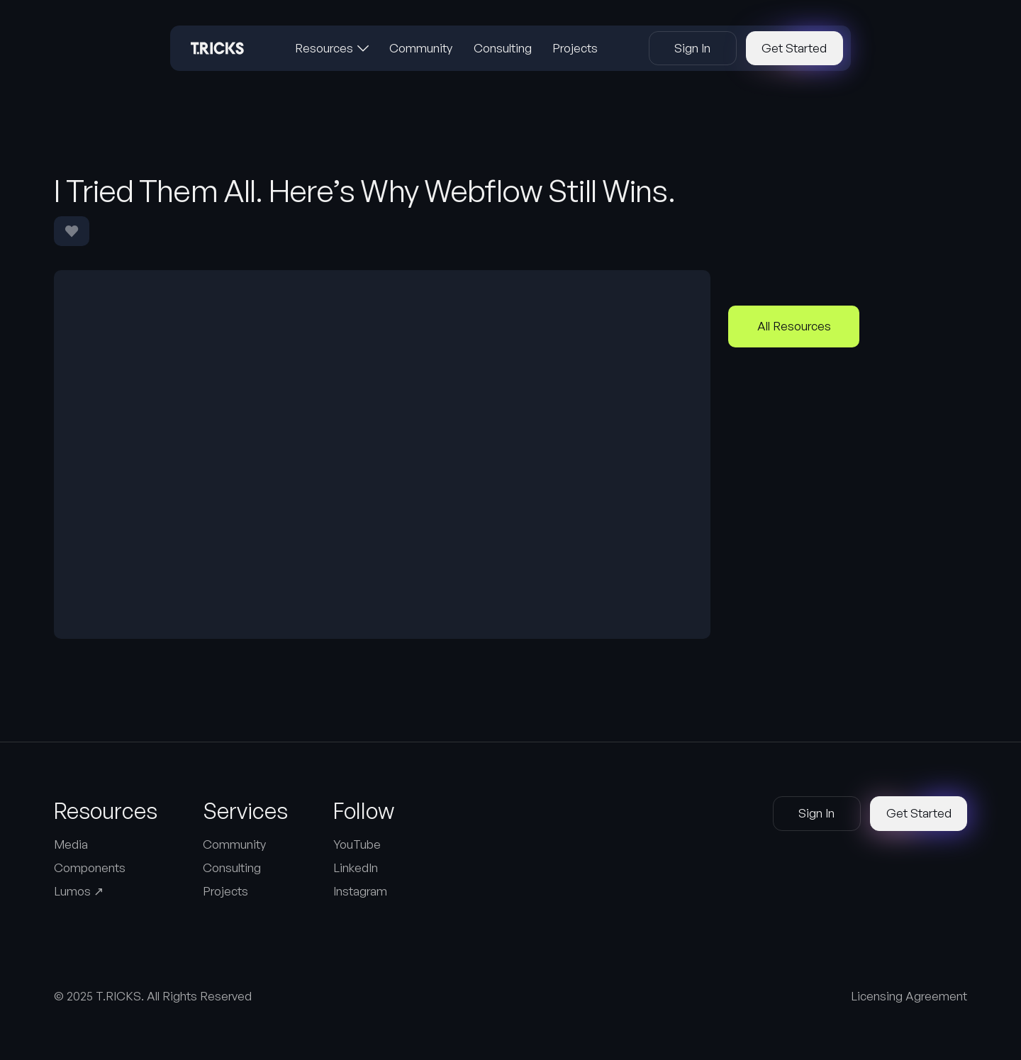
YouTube (357, 844)
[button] (331, 48)
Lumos (79, 891)
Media (71, 844)
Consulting (232, 867)
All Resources (794, 325)
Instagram (360, 890)
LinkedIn (355, 867)
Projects (225, 890)
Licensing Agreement (909, 995)
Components (89, 867)
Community (234, 844)
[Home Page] (217, 48)
